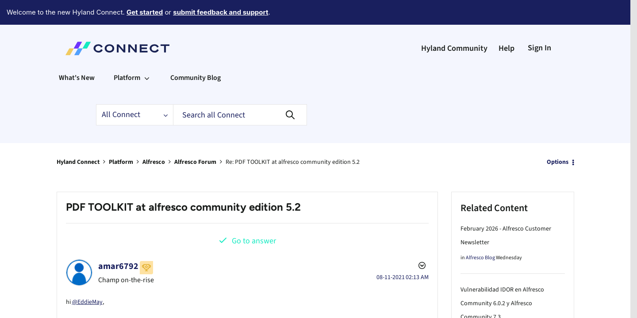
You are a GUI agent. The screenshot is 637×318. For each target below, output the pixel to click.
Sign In (539, 23)
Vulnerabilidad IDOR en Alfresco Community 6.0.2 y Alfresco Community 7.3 (502, 279)
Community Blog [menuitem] (195, 53)
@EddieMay (87, 276)
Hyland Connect (78, 137)
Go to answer (254, 216)
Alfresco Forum (195, 137)
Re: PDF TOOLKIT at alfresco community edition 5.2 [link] (293, 137)
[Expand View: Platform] (146, 53)
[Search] (240, 90)
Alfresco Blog (480, 233)
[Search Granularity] (134, 90)
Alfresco (153, 137)
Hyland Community (454, 24)
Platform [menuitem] (127, 53)
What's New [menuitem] (77, 53)
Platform (121, 137)
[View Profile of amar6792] (118, 242)
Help (506, 24)
